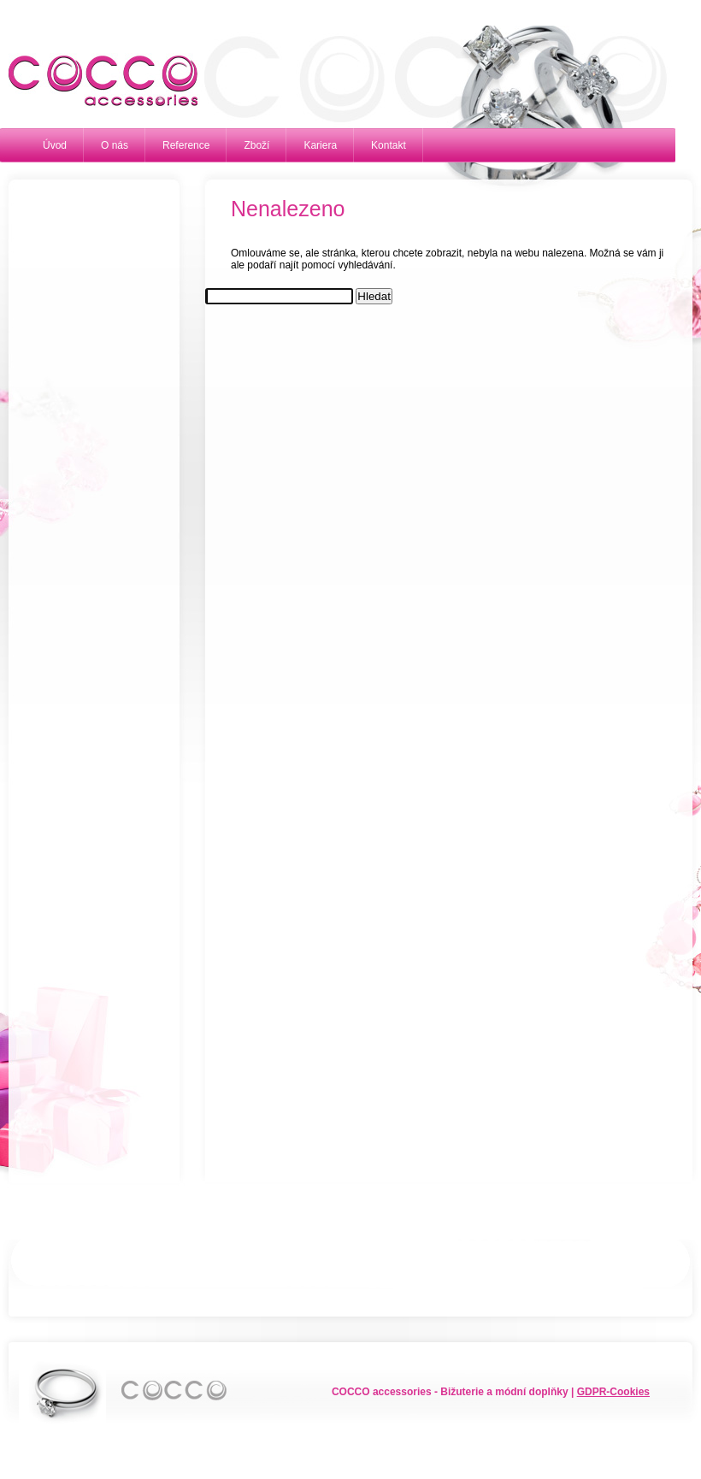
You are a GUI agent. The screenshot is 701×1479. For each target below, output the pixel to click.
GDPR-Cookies (613, 1392)
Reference (185, 145)
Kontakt (388, 145)
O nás (114, 145)
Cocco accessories (94, 81)
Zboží (256, 145)
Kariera (320, 145)
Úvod (55, 145)
